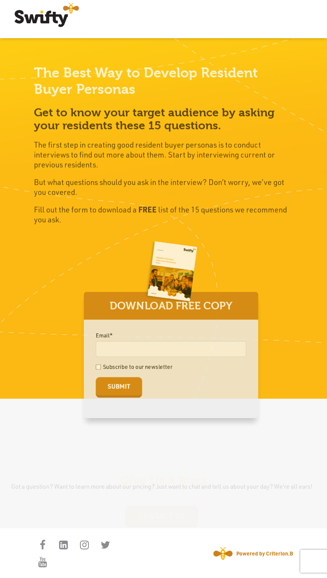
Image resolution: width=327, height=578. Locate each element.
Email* (106, 336)
